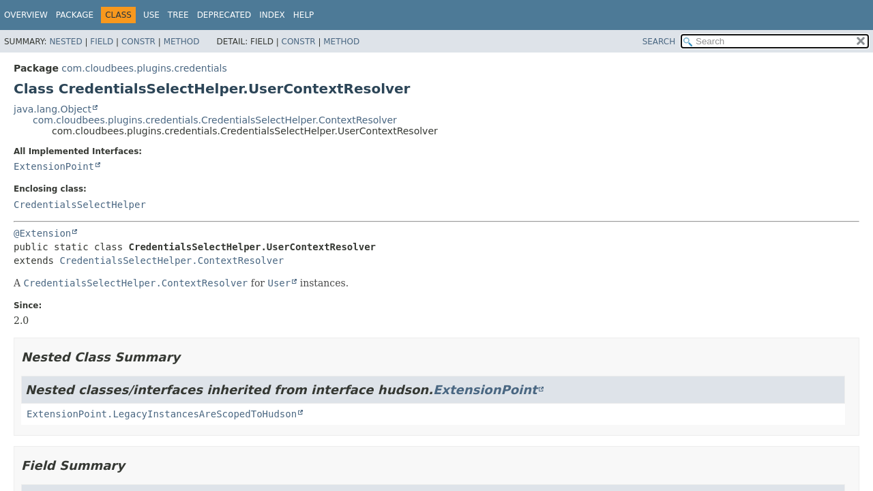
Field (101, 41)
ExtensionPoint (54, 166)
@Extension (42, 233)
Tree (178, 15)
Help (303, 15)
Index (272, 15)
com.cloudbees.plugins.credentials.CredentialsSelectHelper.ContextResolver (215, 120)
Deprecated (224, 15)
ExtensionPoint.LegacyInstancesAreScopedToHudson (162, 413)
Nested (65, 41)
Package (74, 15)
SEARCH (659, 41)
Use (151, 15)
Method (182, 41)
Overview (26, 15)
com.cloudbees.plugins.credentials (143, 68)
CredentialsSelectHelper (80, 204)
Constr (138, 41)
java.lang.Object (52, 109)
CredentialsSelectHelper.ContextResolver (171, 260)
